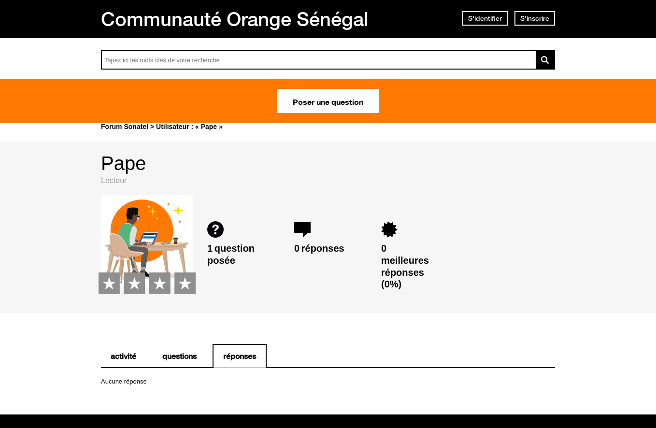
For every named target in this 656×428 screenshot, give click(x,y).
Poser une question (328, 101)
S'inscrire (534, 18)
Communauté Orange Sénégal (235, 19)
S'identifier (485, 18)
